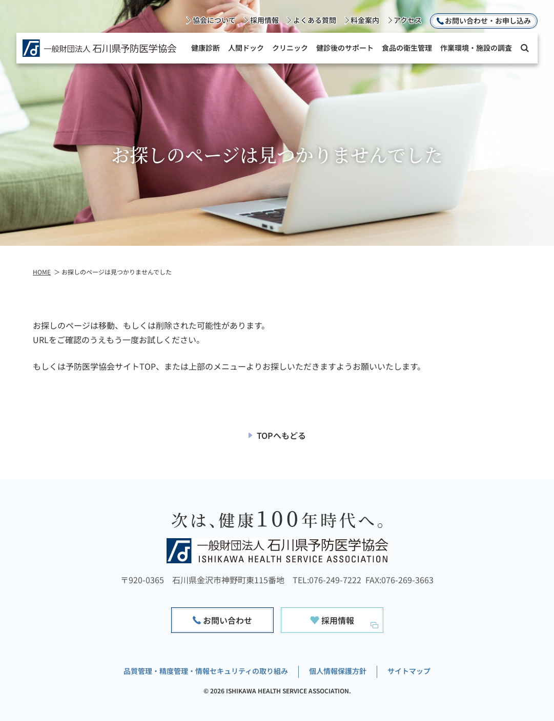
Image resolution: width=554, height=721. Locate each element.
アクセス (408, 20)
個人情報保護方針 (337, 671)
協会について (214, 20)
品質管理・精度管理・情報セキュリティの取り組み (206, 671)
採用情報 (264, 20)
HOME (42, 271)
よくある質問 (314, 20)
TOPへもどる (281, 435)
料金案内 (365, 20)
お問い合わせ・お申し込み (488, 20)
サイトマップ (408, 671)
